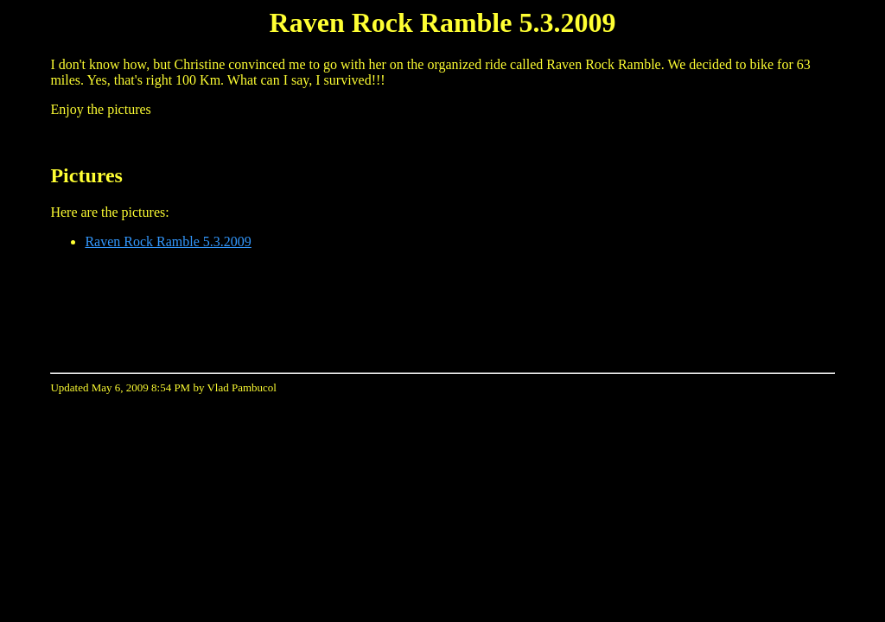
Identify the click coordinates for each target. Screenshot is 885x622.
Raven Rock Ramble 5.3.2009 (168, 241)
